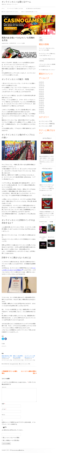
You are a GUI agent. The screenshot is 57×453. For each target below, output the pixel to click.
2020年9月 (41, 93)
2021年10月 (41, 85)
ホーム (3, 8)
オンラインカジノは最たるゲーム (16, 1)
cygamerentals (5, 43)
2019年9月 (41, 100)
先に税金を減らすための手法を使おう (33, 8)
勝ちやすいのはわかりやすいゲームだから (10, 11)
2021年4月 (41, 89)
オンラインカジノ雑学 (45, 126)
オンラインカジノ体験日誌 (47, 123)
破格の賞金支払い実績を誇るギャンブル (7, 356)
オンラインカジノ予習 (25, 363)
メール (4, 409)
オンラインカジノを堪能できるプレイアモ (30, 356)
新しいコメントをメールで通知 (11, 437)
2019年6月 (41, 102)
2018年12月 (41, 105)
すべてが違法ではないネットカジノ (47, 69)
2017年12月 (41, 113)
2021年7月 (41, 87)
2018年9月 (41, 107)
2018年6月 (41, 109)
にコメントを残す (21, 43)
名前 (3, 403)
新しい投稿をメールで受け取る (11, 440)
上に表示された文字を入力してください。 (13, 430)
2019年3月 (41, 104)
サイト (3, 414)
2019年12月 (41, 98)
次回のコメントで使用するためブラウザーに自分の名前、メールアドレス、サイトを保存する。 (18, 423)
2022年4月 (41, 82)
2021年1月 (41, 91)
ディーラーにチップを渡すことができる (15, 8)
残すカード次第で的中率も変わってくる (29, 11)
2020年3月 (41, 96)
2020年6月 (41, 95)
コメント (4, 387)
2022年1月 (41, 84)
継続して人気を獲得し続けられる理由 (18, 356)
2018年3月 (41, 111)
